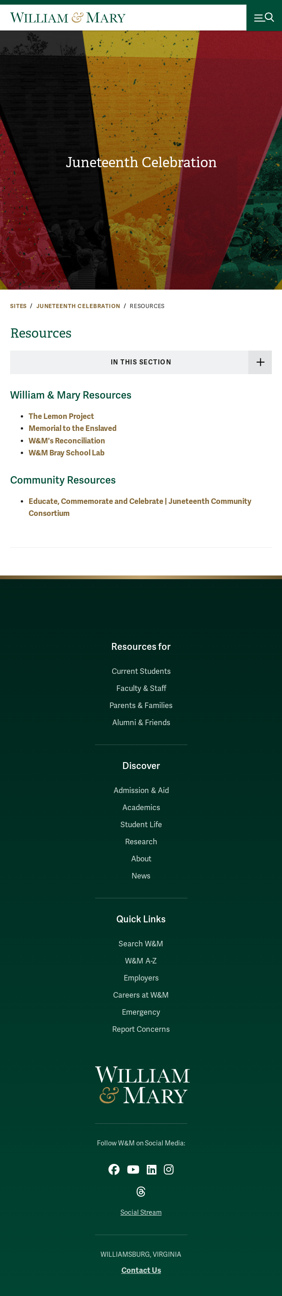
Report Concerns (141, 1029)
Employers (141, 978)
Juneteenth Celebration (141, 162)
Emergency (141, 1012)
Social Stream (141, 1213)
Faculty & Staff (141, 688)
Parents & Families (141, 705)
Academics (141, 807)
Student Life (141, 825)
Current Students (141, 671)
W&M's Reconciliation (67, 441)
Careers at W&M (141, 995)
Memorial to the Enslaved (73, 428)
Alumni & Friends (141, 722)
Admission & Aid (141, 790)
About (141, 859)
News (141, 876)
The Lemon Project (61, 416)
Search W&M (141, 944)
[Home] (68, 17)
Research (141, 842)
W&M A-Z (141, 961)
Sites (18, 306)
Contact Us (141, 1270)
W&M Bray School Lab (67, 453)
